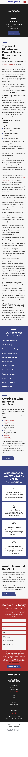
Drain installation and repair (10, 423)
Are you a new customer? (8, 640)
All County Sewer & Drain (9, 64)
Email (4, 632)
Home (14, 697)
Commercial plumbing (9, 420)
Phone (4, 628)
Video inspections (8, 439)
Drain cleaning (7, 422)
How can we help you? (8, 644)
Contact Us (14, 707)
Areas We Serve (14, 704)
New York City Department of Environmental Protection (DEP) (13, 179)
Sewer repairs (7, 437)
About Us (14, 700)
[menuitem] (10, 726)
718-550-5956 (14, 681)
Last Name (5, 624)
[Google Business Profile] (12, 713)
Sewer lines (6, 435)
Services (14, 702)
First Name (5, 620)
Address (5, 636)
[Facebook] (15, 713)
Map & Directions (14, 691)
